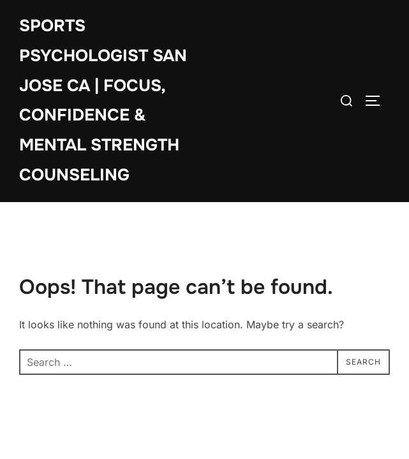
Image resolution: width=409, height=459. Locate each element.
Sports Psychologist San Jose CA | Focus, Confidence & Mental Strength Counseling (103, 100)
